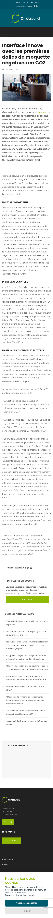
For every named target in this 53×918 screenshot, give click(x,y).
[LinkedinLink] (37, 6)
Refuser (26, 911)
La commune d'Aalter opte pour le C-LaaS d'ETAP (25, 688)
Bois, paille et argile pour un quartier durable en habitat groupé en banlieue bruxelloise (26, 657)
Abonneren (27, 599)
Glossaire (8, 859)
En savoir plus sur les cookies (19, 895)
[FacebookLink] (34, 6)
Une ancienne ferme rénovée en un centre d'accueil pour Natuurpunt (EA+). (25, 712)
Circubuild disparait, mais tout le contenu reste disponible (27, 623)
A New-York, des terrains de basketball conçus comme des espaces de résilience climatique (27, 668)
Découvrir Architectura (24, 6)
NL (28, 3)
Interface (42, 112)
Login (37, 3)
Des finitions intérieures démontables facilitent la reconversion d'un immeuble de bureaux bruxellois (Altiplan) (27, 645)
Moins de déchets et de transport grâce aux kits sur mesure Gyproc (26, 633)
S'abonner (12, 840)
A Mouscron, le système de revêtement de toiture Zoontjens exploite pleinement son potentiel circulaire (25, 700)
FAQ (6, 864)
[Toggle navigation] (6, 32)
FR (32, 3)
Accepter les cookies (26, 903)
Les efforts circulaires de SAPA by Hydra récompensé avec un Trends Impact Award (26, 678)
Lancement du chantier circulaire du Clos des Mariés (26, 723)
